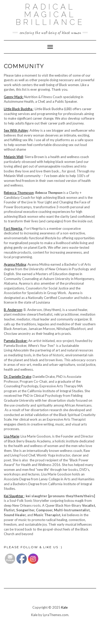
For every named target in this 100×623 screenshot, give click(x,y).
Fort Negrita (13, 228)
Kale (64, 607)
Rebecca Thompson (19, 193)
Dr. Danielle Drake (17, 377)
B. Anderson (13, 310)
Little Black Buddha (18, 109)
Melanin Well (13, 157)
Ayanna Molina (15, 264)
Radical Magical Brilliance (50, 14)
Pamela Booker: (16, 341)
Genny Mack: (13, 97)
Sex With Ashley (16, 130)
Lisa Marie (11, 436)
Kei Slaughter (14, 496)
